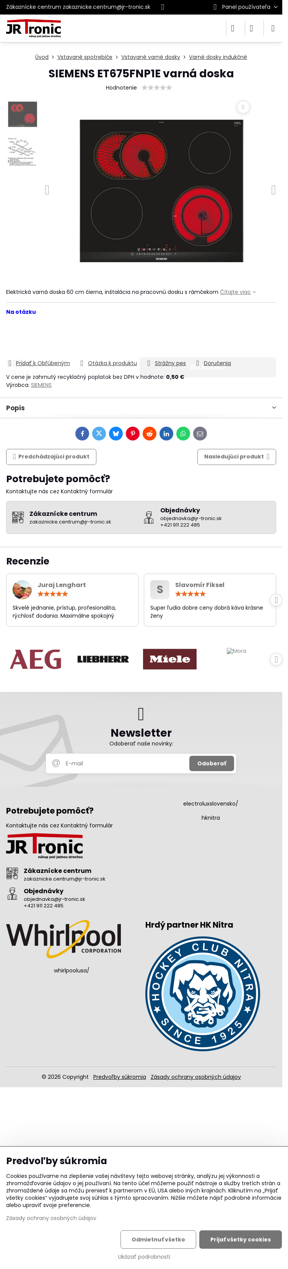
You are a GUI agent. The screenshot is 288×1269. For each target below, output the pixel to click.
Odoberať (211, 763)
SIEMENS (41, 385)
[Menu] (273, 28)
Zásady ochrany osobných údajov (196, 1077)
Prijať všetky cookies (240, 1239)
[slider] (157, 88)
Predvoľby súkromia (119, 1077)
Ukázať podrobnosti (144, 1257)
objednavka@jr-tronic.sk (54, 899)
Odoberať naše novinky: (141, 743)
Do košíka (207, 337)
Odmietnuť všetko (158, 1239)
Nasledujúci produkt (237, 457)
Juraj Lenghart (61, 585)
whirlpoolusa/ (71, 970)
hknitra (211, 818)
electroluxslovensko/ (210, 803)
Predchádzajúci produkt (51, 457)
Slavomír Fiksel (200, 585)
